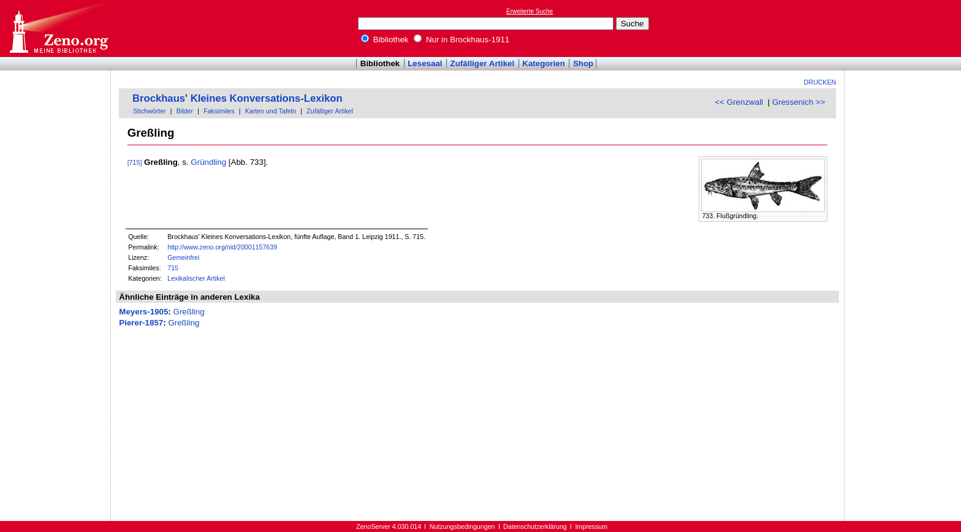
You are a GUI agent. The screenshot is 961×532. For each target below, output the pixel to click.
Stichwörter (149, 111)
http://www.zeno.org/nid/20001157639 (222, 247)
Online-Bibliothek (58, 28)
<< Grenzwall (739, 102)
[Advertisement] (904, 28)
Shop (583, 63)
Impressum (591, 526)
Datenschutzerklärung (535, 526)
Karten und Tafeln (270, 111)
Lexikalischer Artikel (196, 278)
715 (172, 268)
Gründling (208, 162)
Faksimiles (218, 111)
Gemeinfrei (183, 257)
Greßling (189, 311)
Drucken (820, 82)
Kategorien (543, 63)
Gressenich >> (799, 102)
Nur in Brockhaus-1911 (461, 39)
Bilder (185, 111)
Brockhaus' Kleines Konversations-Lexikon (237, 98)
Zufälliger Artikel (482, 63)
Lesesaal (425, 63)
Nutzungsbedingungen (462, 526)
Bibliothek (385, 39)
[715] (134, 162)
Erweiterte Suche (529, 11)
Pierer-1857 (141, 322)
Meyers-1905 (143, 311)
